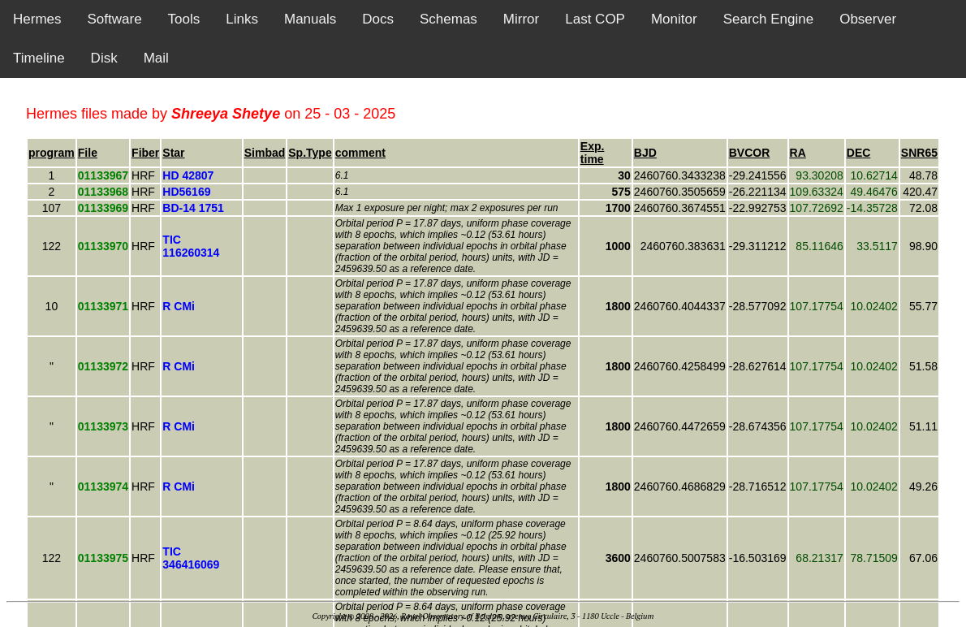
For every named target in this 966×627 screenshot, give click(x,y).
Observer (867, 19)
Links (242, 19)
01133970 (103, 246)
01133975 (103, 557)
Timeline (39, 58)
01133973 (103, 426)
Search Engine (768, 19)
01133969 (103, 207)
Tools (184, 19)
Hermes (37, 19)
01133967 (103, 175)
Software (115, 19)
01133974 (103, 486)
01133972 (103, 366)
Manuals (310, 19)
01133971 (103, 306)
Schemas (448, 19)
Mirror (521, 19)
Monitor (674, 19)
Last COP (595, 19)
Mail (156, 58)
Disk (104, 58)
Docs (378, 19)
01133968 (103, 191)
